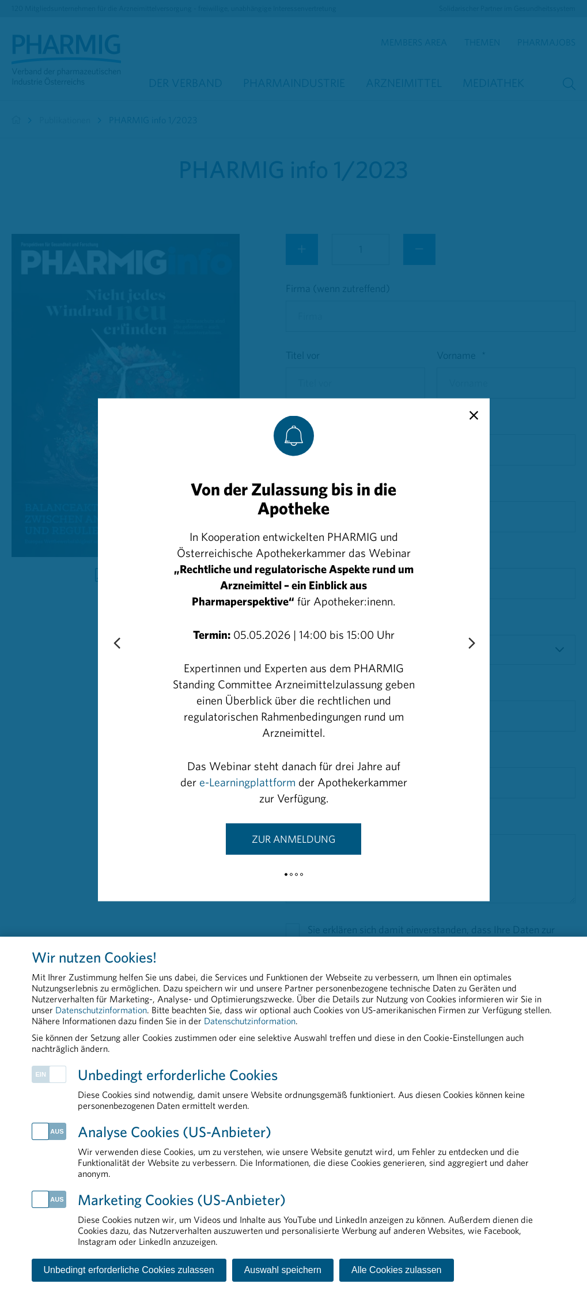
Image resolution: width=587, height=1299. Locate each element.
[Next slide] (471, 643)
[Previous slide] (116, 643)
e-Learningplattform (247, 781)
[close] (473, 415)
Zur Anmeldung (293, 838)
